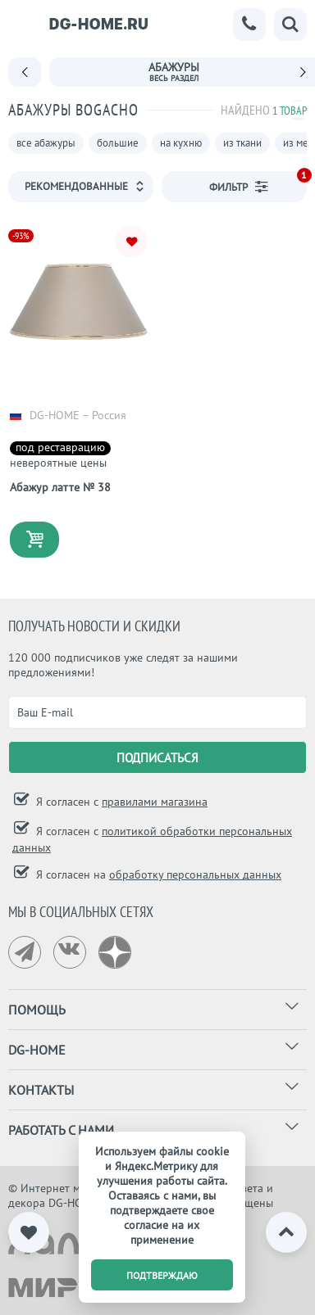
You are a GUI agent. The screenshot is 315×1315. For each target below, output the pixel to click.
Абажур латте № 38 (60, 487)
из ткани (242, 143)
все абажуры (45, 143)
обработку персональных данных (195, 874)
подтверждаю (162, 1275)
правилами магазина (155, 801)
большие (118, 143)
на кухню (181, 143)
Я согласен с (120, 801)
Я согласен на (157, 874)
